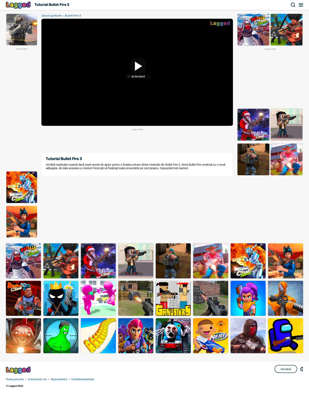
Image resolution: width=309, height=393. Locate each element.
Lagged (19, 5)
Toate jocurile (15, 379)
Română (286, 369)
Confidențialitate (82, 379)
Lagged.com (19, 370)
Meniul (301, 5)
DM (302, 369)
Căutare (293, 5)
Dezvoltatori (59, 379)
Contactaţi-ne (37, 379)
